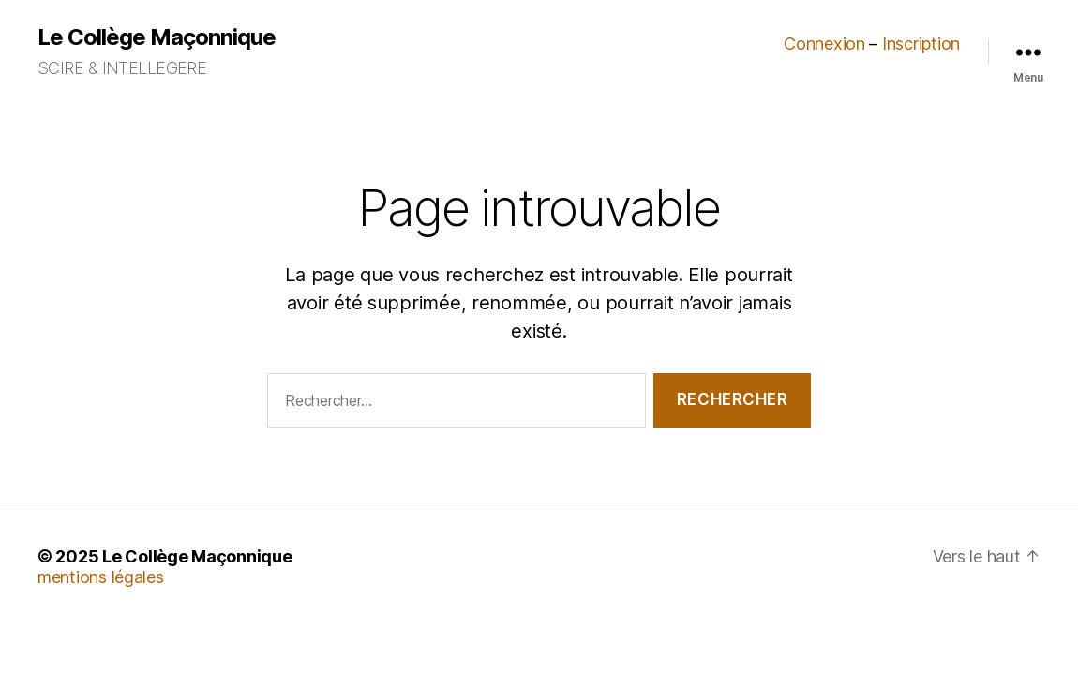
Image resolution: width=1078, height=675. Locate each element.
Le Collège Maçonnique (156, 37)
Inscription (921, 43)
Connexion (824, 43)
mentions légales (100, 577)
